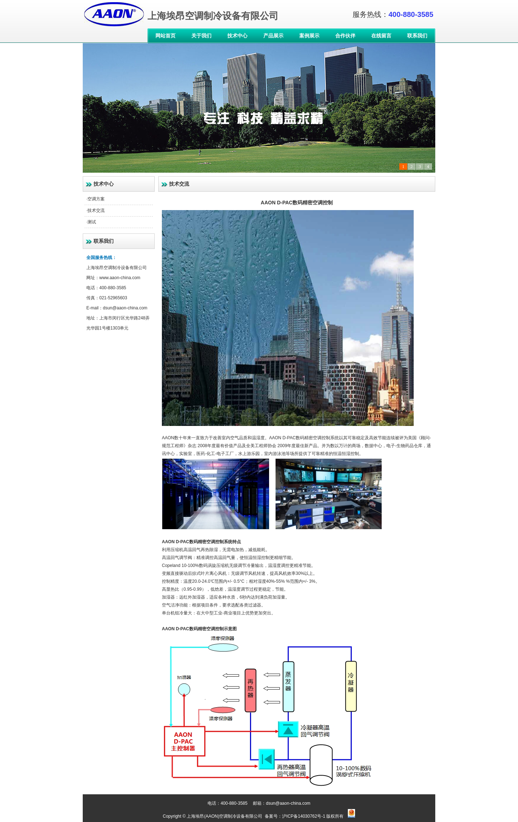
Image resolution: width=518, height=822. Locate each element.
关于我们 (201, 35)
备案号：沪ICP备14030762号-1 (294, 816)
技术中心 (237, 35)
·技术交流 (95, 210)
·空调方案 (95, 198)
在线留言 (381, 35)
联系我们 (417, 35)
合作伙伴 (345, 35)
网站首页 (165, 35)
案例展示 (309, 35)
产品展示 (273, 35)
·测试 (91, 221)
